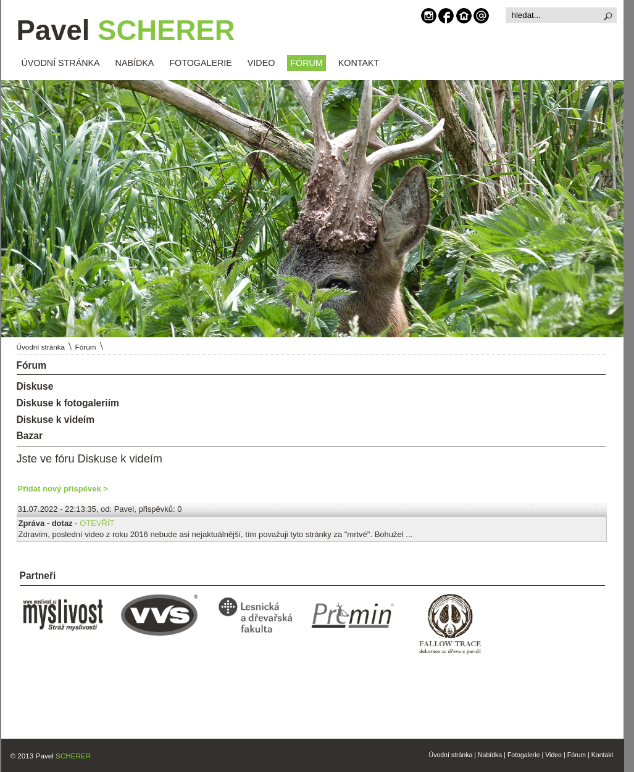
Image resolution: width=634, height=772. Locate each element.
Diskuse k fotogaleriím (68, 403)
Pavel (126, 30)
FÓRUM (306, 63)
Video (553, 754)
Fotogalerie (523, 754)
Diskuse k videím (56, 419)
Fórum (85, 347)
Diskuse (35, 386)
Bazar (30, 435)
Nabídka (490, 754)
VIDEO (261, 63)
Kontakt (602, 754)
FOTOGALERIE (200, 63)
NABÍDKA (134, 63)
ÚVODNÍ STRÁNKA (61, 63)
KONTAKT (358, 63)
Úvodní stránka (41, 347)
